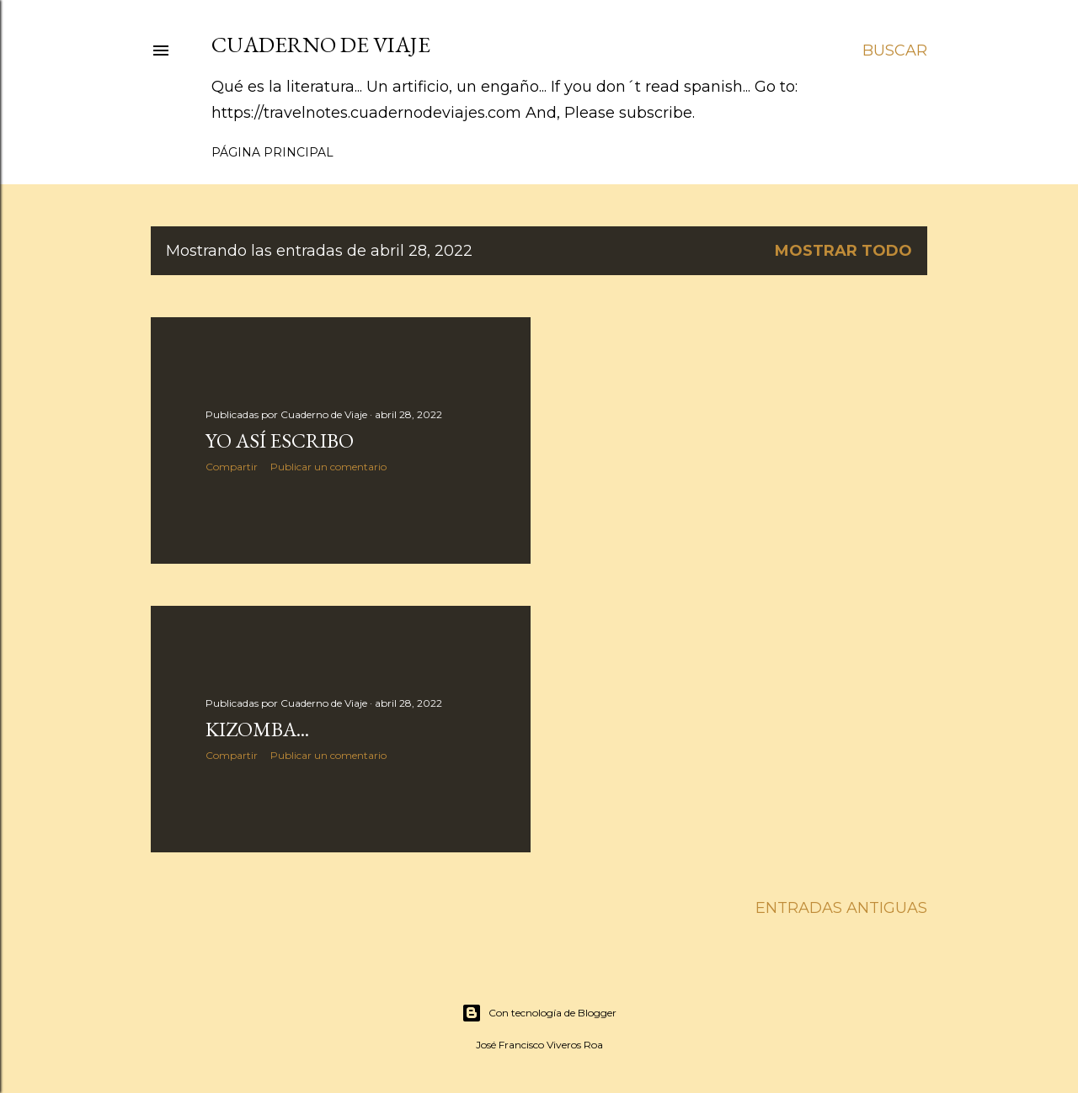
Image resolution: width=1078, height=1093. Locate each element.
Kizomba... (257, 729)
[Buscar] (894, 50)
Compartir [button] (231, 466)
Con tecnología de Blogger (539, 1013)
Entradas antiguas (841, 908)
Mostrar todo (843, 250)
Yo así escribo (279, 440)
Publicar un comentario (328, 466)
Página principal (272, 152)
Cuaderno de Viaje (320, 44)
